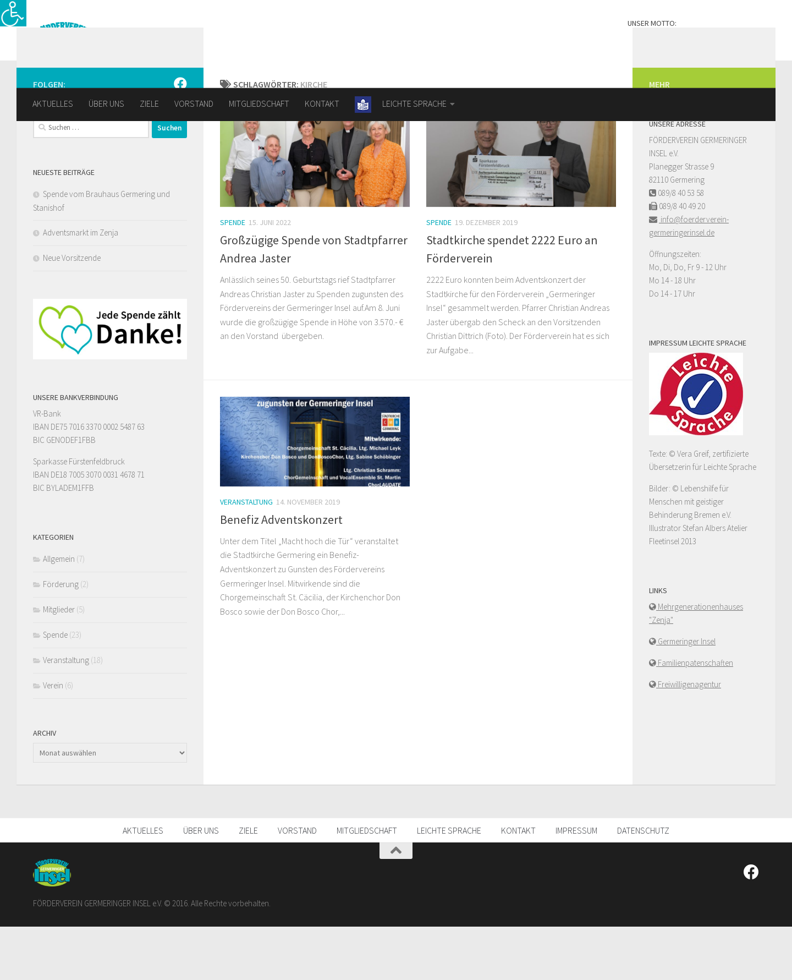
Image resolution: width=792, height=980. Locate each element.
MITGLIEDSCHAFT (259, 103)
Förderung (61, 637)
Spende (232, 276)
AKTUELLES (52, 103)
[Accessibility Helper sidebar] (13, 13)
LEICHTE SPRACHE (449, 883)
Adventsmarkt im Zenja (80, 286)
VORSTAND (193, 103)
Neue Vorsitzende (72, 311)
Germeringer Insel (686, 694)
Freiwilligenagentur (688, 737)
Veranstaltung (246, 555)
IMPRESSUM (576, 883)
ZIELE (149, 103)
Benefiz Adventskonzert (281, 573)
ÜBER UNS (106, 103)
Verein (53, 738)
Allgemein (59, 612)
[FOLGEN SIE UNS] (180, 137)
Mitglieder (59, 663)
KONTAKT (322, 103)
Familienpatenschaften (694, 716)
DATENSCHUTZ (643, 883)
